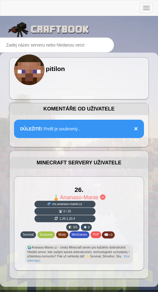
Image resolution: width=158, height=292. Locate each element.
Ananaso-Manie (78, 197)
